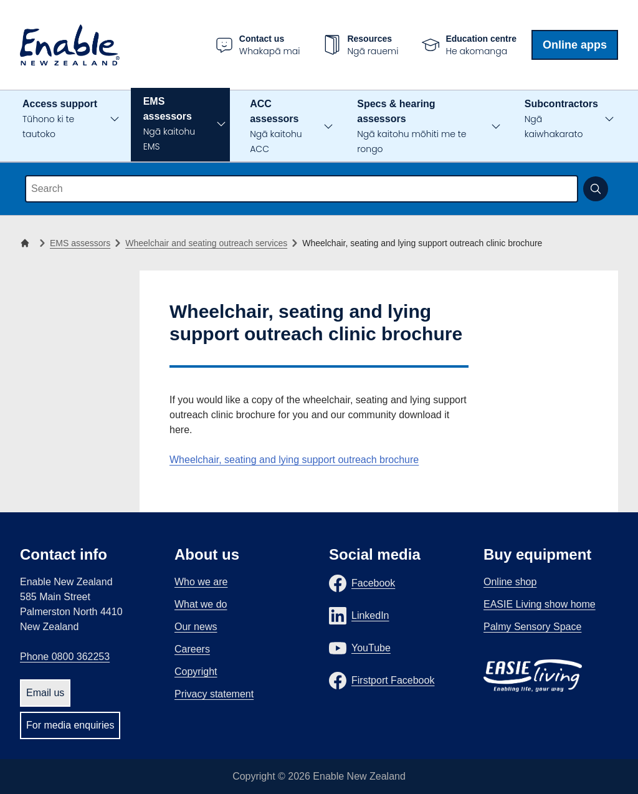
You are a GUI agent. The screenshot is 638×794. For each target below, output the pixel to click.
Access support (59, 119)
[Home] (27, 243)
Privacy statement (214, 694)
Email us (45, 692)
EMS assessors (169, 124)
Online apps (575, 45)
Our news (195, 626)
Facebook (373, 583)
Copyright (195, 671)
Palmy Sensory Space (532, 626)
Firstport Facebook (392, 680)
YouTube (371, 648)
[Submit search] (595, 188)
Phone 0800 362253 (65, 656)
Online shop (509, 581)
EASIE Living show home (539, 604)
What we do (200, 604)
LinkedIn (370, 615)
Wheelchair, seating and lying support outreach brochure (294, 459)
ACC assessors (276, 126)
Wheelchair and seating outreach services (206, 243)
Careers (192, 649)
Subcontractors (561, 119)
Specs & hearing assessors (411, 126)
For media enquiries (70, 725)
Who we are (200, 581)
